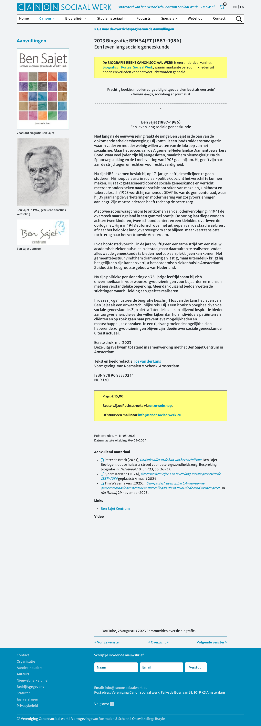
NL (235, 7)
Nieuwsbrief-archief (33, 680)
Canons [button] (45, 18)
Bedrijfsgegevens (30, 687)
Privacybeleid (27, 706)
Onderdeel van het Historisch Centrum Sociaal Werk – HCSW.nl (165, 7)
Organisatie (26, 661)
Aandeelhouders (29, 668)
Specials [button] (168, 18)
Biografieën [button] (74, 18)
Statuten (24, 693)
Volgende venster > (212, 642)
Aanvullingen (31, 41)
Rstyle (160, 719)
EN (242, 7)
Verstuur (196, 667)
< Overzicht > (158, 642)
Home (24, 18)
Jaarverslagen (27, 699)
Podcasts (143, 18)
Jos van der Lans (147, 361)
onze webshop (160, 406)
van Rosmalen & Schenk (110, 719)
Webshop (195, 18)
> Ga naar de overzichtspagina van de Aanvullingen (134, 29)
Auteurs (23, 674)
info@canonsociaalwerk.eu (159, 415)
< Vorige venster (107, 642)
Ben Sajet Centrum (115, 508)
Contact (219, 18)
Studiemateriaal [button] (110, 18)
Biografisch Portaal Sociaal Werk (128, 67)
